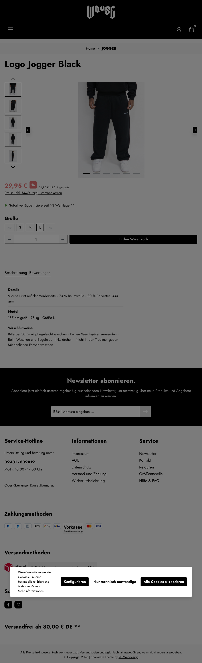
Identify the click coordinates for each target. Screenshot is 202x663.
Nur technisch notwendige (114, 581)
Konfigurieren (75, 581)
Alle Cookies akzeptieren (164, 581)
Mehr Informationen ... (32, 591)
